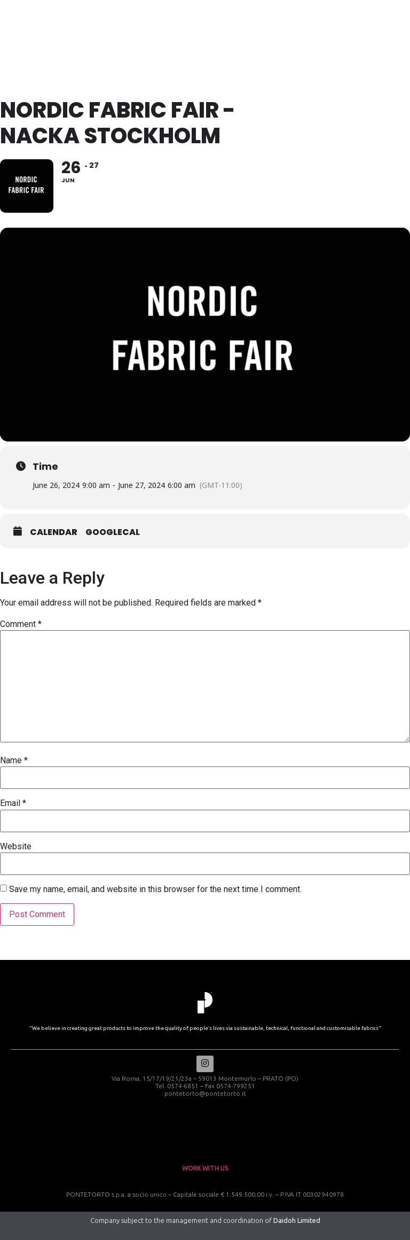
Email (13, 803)
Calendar (53, 532)
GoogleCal (112, 532)
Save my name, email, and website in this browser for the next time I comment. (155, 889)
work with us (205, 1168)
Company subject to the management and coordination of (205, 1220)
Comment (21, 624)
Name (14, 760)
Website (15, 846)
